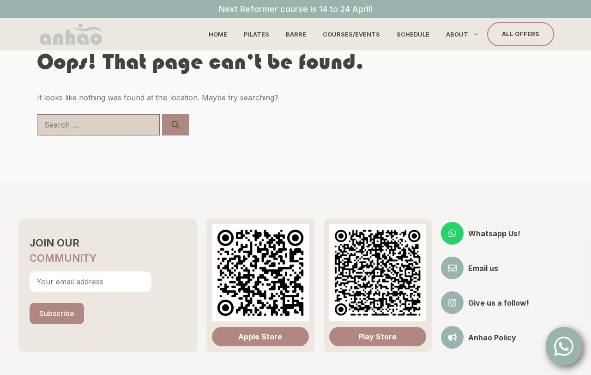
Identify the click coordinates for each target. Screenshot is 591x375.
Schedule (413, 34)
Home (218, 34)
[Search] (175, 124)
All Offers (520, 33)
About (466, 34)
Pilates (256, 34)
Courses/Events (351, 34)
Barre (296, 34)
